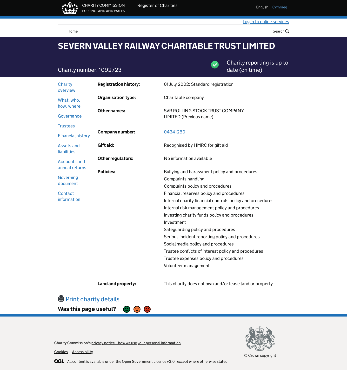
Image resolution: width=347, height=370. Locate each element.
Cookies (61, 352)
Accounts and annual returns (72, 164)
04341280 (174, 132)
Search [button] (281, 31)
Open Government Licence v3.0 (148, 361)
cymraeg (279, 7)
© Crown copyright (260, 355)
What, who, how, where (69, 103)
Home (72, 31)
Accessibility (82, 352)
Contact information (69, 196)
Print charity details (89, 299)
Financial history (74, 136)
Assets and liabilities (69, 148)
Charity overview (66, 87)
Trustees (66, 126)
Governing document (68, 180)
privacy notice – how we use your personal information (136, 343)
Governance (70, 116)
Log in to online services (266, 21)
